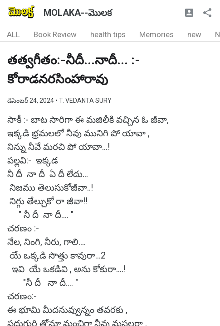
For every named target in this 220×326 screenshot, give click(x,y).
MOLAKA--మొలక (78, 12)
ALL (13, 34)
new (194, 34)
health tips (108, 34)
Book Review (55, 34)
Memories (156, 34)
